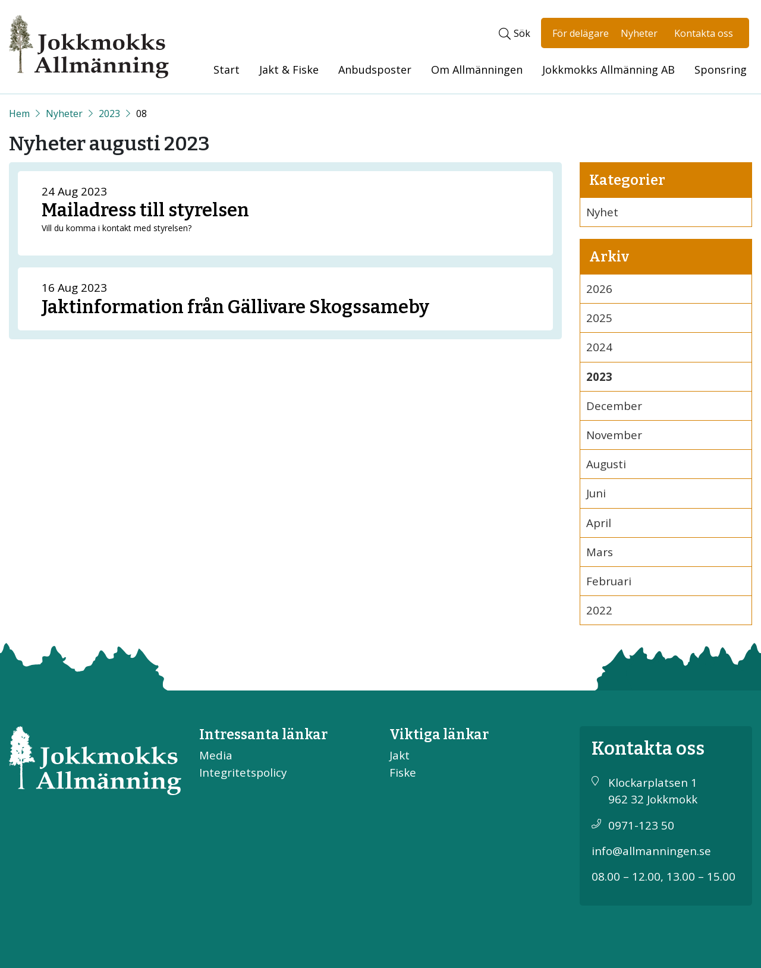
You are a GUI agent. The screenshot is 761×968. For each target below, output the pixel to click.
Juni (596, 493)
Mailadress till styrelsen (145, 210)
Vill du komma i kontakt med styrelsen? (116, 228)
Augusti (606, 464)
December (614, 406)
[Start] (19, 113)
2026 (599, 289)
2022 (599, 610)
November (614, 435)
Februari (608, 581)
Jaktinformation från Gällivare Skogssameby (235, 307)
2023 (109, 113)
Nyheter (639, 33)
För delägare (580, 33)
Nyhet (602, 212)
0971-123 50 (641, 825)
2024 (599, 347)
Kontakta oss (703, 33)
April (598, 523)
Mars (599, 552)
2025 (599, 318)
